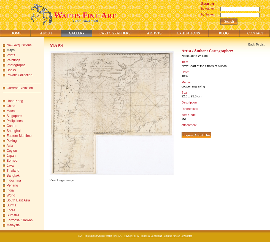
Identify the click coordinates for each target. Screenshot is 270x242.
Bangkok (13, 175)
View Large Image (62, 180)
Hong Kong (15, 101)
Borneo (12, 161)
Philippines (15, 121)
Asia (10, 146)
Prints (11, 55)
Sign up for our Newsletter (178, 236)
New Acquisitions (19, 45)
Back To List (256, 44)
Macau (12, 111)
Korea (11, 210)
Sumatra (13, 215)
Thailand (13, 170)
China (11, 106)
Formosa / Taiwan (20, 220)
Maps (11, 50)
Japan (11, 156)
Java (10, 165)
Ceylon (12, 151)
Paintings (13, 60)
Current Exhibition (20, 88)
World (11, 195)
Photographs (16, 65)
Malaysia (13, 225)
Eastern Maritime (19, 136)
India (10, 190)
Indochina (14, 180)
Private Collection (19, 75)
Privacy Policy (131, 236)
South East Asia (18, 200)
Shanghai (14, 131)
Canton (12, 126)
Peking (12, 141)
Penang (12, 185)
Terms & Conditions (151, 236)
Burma (11, 205)
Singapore (14, 116)
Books (11, 70)
